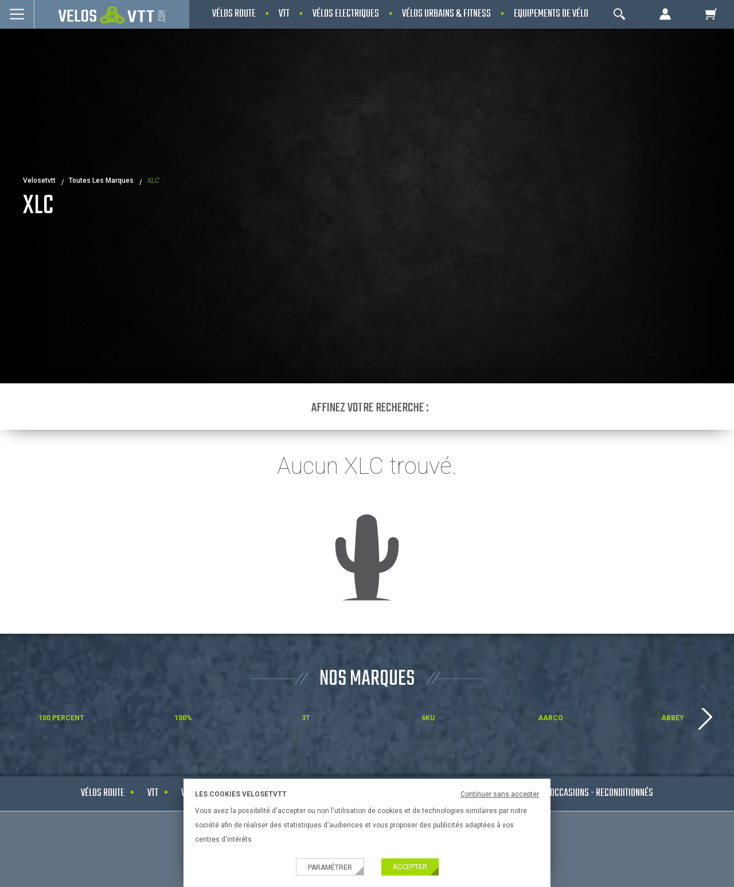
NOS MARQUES (367, 679)
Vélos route (102, 793)
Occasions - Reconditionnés (601, 793)
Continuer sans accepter (499, 794)
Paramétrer (330, 868)
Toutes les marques (101, 180)
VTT (152, 793)
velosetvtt (39, 180)
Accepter (410, 867)
